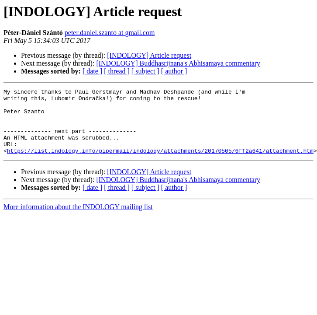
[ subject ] (145, 71)
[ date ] (92, 71)
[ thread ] (117, 71)
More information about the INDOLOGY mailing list (78, 220)
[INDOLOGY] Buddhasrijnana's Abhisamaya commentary (178, 63)
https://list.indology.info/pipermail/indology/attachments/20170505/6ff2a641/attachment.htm (160, 164)
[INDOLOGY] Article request (149, 55)
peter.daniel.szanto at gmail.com (110, 32)
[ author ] (174, 71)
